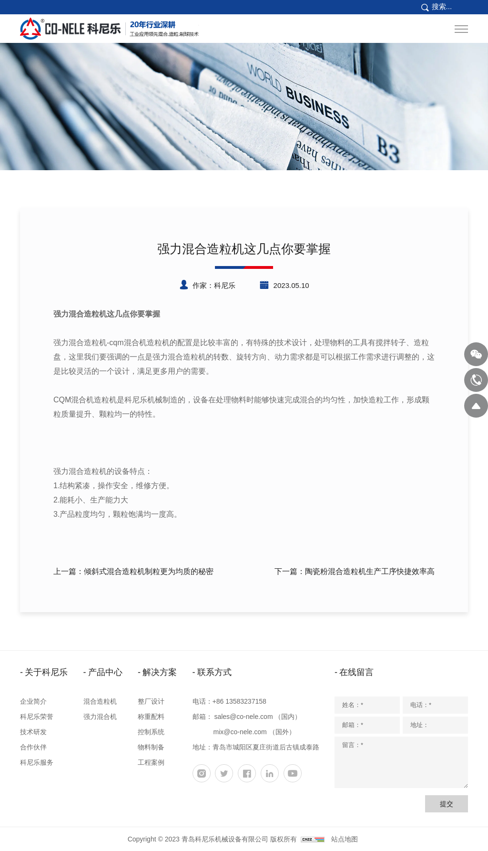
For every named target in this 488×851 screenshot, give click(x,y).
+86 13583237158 (239, 701)
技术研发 (33, 732)
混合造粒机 (100, 701)
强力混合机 (100, 716)
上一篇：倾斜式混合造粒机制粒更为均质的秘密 (133, 571)
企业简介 (33, 701)
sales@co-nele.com (243, 716)
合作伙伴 (33, 747)
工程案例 (151, 762)
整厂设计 (151, 701)
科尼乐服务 (36, 762)
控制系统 (151, 732)
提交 (446, 804)
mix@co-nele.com (240, 732)
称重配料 (151, 716)
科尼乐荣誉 (36, 716)
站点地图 (344, 839)
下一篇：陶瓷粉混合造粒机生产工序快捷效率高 (354, 571)
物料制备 (151, 747)
